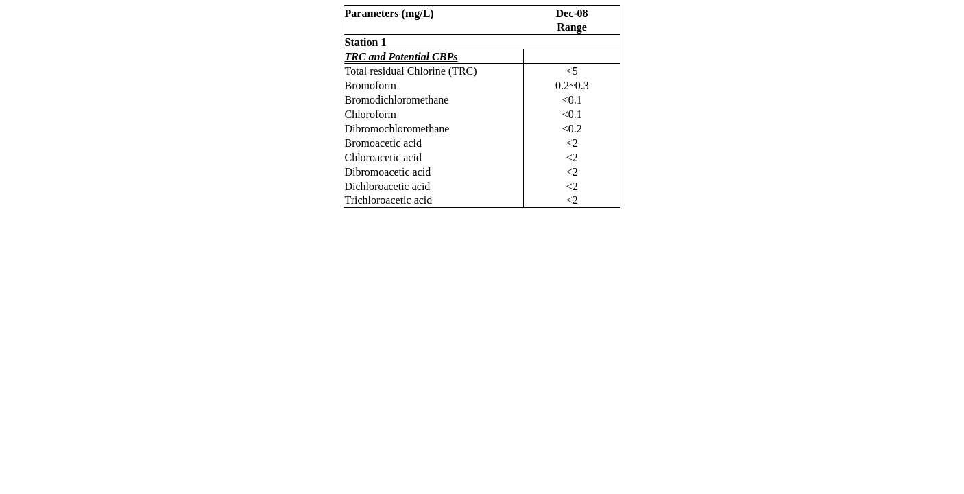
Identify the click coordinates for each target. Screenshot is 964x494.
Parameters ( (389, 13)
